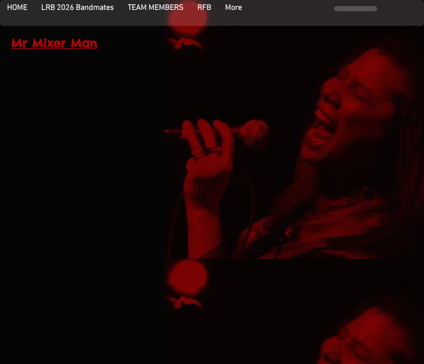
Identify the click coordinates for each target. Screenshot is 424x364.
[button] (155, 8)
